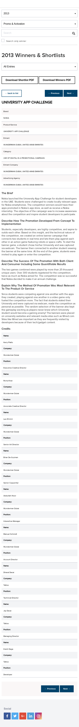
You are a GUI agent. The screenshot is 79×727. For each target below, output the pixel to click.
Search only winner (16, 41)
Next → (70, 93)
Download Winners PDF (57, 80)
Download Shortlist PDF (20, 80)
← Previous (53, 93)
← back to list (12, 93)
